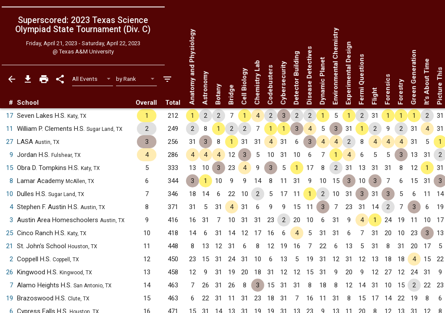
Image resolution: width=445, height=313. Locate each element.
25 (9, 233)
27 (9, 142)
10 (9, 194)
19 (9, 298)
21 (9, 246)
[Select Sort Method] (136, 79)
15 (9, 168)
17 (9, 116)
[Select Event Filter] (92, 79)
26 (9, 272)
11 (9, 129)
